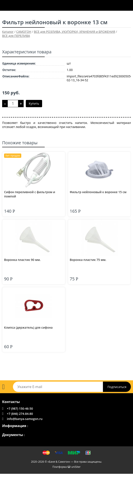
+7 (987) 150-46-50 (20, 408)
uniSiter (76, 467)
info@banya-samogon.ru (25, 419)
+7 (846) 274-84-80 (20, 414)
